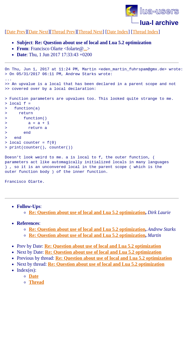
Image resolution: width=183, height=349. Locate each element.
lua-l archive (159, 22)
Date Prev (16, 31)
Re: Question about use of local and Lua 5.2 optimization (87, 212)
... (85, 48)
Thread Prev (63, 31)
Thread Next (90, 31)
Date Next (38, 31)
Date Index (117, 31)
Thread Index (145, 31)
